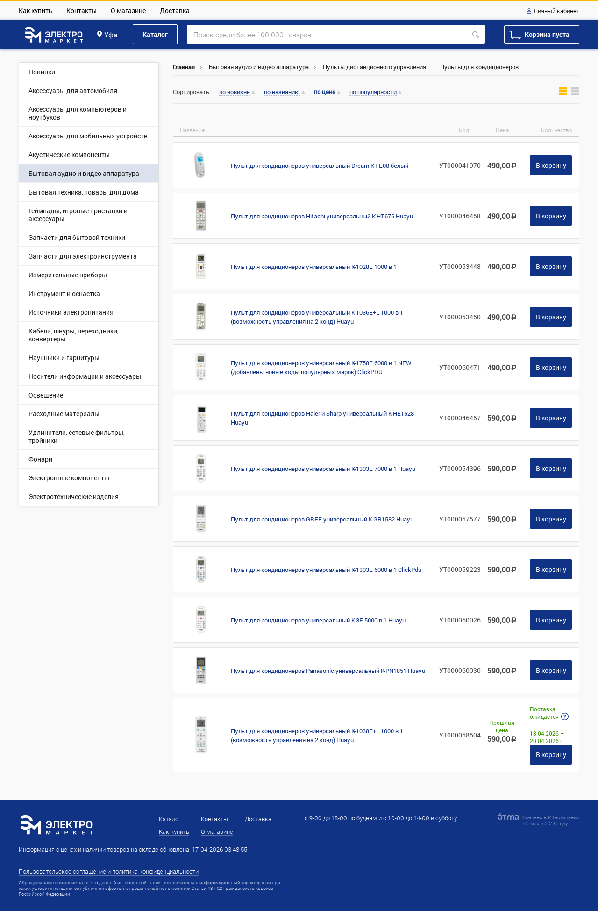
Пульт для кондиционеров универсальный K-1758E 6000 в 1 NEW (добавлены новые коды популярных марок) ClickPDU (321, 367)
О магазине (128, 10)
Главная (184, 67)
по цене (324, 91)
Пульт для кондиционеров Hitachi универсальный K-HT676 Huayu (322, 216)
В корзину (551, 165)
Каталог (155, 34)
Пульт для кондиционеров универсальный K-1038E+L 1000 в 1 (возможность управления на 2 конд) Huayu (317, 735)
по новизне (234, 92)
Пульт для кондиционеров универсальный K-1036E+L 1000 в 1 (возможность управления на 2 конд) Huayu (317, 316)
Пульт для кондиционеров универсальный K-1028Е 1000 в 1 (314, 266)
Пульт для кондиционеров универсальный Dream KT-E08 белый (319, 165)
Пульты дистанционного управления (374, 67)
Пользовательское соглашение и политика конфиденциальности (109, 871)
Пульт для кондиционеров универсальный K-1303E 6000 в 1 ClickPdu (326, 569)
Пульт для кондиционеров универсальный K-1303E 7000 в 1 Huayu (323, 468)
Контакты (81, 10)
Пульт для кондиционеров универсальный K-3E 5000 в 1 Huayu (318, 620)
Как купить (35, 10)
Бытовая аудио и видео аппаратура (259, 67)
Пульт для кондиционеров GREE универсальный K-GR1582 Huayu (322, 519)
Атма (531, 823)
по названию (282, 92)
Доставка (175, 10)
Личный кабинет (556, 11)
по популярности (373, 92)
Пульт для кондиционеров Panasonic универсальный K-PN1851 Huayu (328, 670)
